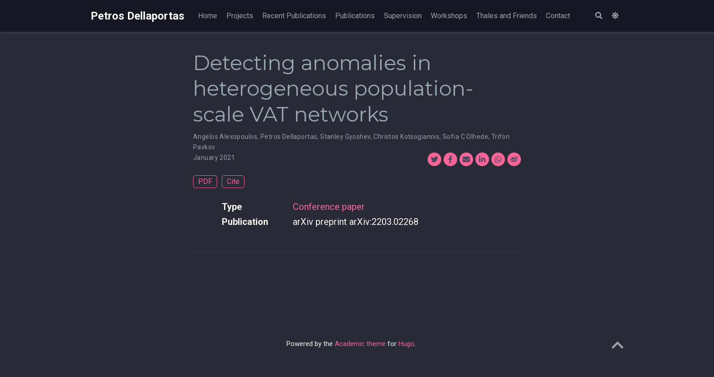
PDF (205, 181)
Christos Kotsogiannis (406, 136)
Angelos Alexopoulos (225, 136)
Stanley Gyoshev (345, 136)
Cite (233, 181)
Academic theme (360, 344)
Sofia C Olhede (465, 136)
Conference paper (329, 206)
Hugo (406, 344)
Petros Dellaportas (137, 16)
